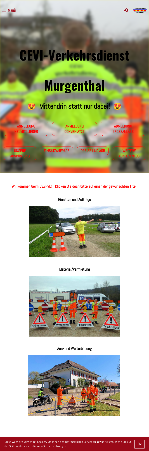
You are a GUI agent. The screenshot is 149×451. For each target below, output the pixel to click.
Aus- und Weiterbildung (74, 348)
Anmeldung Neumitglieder (26, 129)
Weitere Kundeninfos (129, 153)
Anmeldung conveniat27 (74, 129)
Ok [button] (139, 444)
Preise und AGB (93, 150)
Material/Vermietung (74, 269)
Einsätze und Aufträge (74, 199)
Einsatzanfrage (56, 150)
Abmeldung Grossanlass (123, 129)
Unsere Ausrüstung (20, 153)
